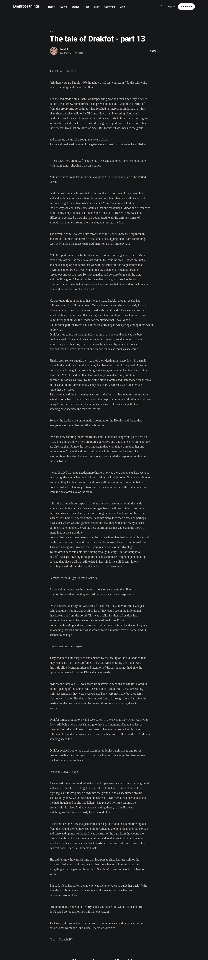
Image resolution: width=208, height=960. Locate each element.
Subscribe (186, 6)
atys (52, 31)
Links (122, 6)
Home (51, 6)
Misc (97, 6)
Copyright (109, 6)
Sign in (171, 6)
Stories (75, 6)
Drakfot (64, 49)
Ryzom (63, 6)
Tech (87, 6)
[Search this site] (162, 6)
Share (153, 51)
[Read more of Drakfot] (54, 51)
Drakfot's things (26, 6)
